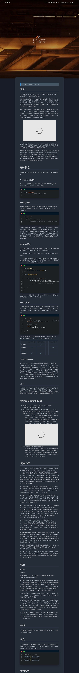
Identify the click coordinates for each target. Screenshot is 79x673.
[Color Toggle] (73, 2)
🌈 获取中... (39, 37)
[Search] (71, 2)
